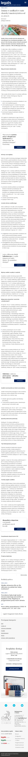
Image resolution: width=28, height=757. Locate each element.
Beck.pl (17, 734)
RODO (2, 635)
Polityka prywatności (5, 755)
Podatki (3, 630)
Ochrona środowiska (6, 628)
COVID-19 (3, 626)
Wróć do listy (24, 575)
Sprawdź (20, 147)
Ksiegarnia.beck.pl (19, 742)
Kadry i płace (4, 7)
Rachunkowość (4, 633)
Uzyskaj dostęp (14, 669)
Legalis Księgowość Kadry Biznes (13, 614)
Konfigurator (18, 736)
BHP (2, 604)
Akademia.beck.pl (19, 745)
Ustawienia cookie (19, 747)
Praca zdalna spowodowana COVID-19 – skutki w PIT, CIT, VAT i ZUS (13, 607)
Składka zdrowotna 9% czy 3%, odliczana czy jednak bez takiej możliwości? (11, 587)
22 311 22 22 (8, 733)
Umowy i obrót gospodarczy (8, 638)
